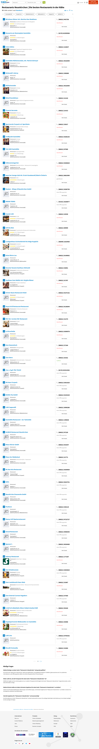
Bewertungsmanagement (38, 720)
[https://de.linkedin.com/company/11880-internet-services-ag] (26, 743)
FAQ (55, 726)
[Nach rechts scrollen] (72, 14)
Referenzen (56, 720)
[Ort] (34, 2)
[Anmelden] (80, 2)
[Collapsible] (71, 670)
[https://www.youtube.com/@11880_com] (29, 743)
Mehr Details (64, 26)
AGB (71, 723)
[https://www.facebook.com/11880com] (16, 743)
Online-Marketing (36, 723)
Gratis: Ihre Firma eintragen (93, 2)
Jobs (16, 723)
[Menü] (87, 2)
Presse (16, 726)
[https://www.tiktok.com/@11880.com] (22, 743)
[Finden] (44, 2)
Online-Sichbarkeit (37, 718)
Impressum (72, 718)
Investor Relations (19, 720)
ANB (71, 726)
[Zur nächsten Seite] (41, 661)
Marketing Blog (57, 718)
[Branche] (19, 2)
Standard (19, 10)
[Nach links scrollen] (3, 14)
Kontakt (55, 723)
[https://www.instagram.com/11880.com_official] (19, 743)
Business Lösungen (37, 726)
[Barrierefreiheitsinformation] (85, 2)
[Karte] (66, 10)
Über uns (17, 718)
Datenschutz (73, 720)
